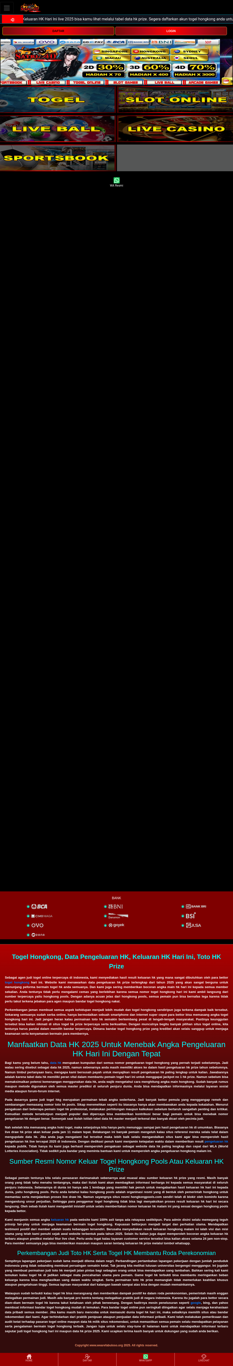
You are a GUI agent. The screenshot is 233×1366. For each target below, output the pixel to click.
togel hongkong (17, 982)
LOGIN (171, 31)
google (196, 1303)
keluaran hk (60, 1219)
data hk (55, 1063)
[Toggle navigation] (7, 8)
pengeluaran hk (216, 1141)
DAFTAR (58, 31)
